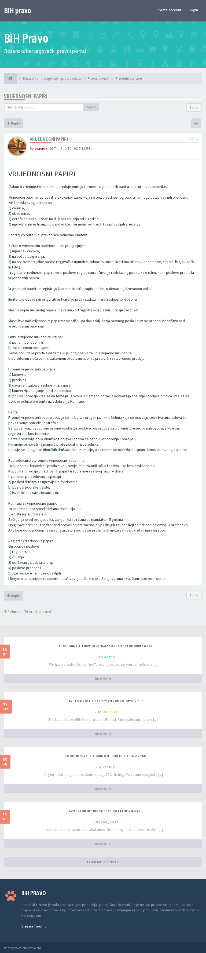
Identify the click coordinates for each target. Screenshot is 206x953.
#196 (193, 139)
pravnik (41, 148)
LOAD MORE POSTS (103, 862)
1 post (194, 107)
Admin (109, 656)
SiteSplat (109, 712)
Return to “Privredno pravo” (28, 611)
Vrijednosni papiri (25, 96)
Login (193, 10)
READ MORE (103, 678)
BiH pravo (17, 10)
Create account (169, 10)
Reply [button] (13, 123)
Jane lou (109, 767)
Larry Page (109, 822)
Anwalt (46, 948)
